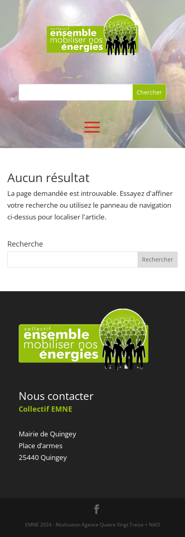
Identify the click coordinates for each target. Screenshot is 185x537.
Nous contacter (56, 396)
